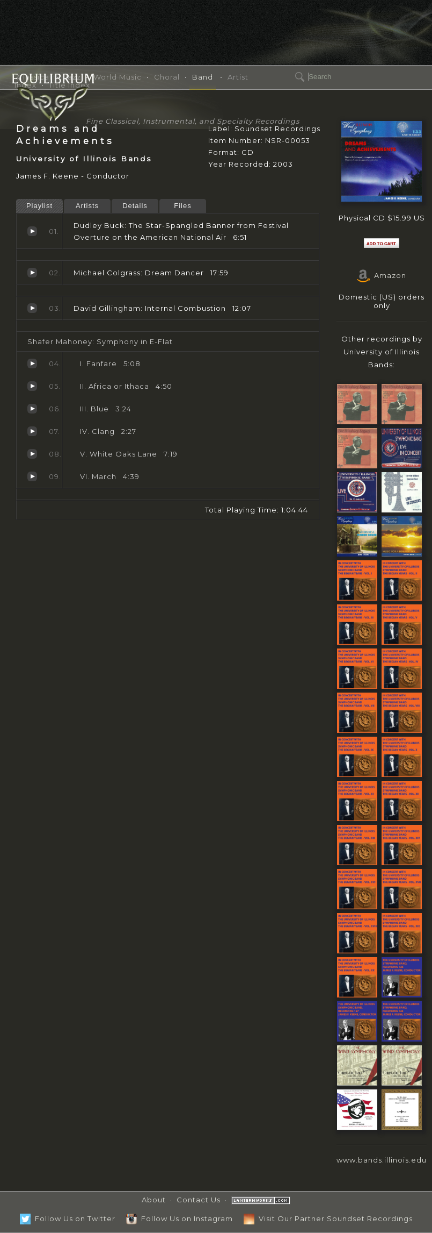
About (154, 1199)
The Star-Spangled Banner (32, 231)
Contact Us (199, 1199)
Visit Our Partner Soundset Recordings (328, 1218)
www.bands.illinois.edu (381, 1160)
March (32, 476)
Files (182, 206)
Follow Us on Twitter (67, 1218)
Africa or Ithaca (32, 386)
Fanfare (32, 363)
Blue (32, 409)
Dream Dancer (32, 272)
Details (135, 206)
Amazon (381, 275)
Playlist (39, 206)
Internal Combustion (32, 308)
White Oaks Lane (32, 454)
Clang (32, 431)
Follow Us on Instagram (179, 1218)
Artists (87, 206)
